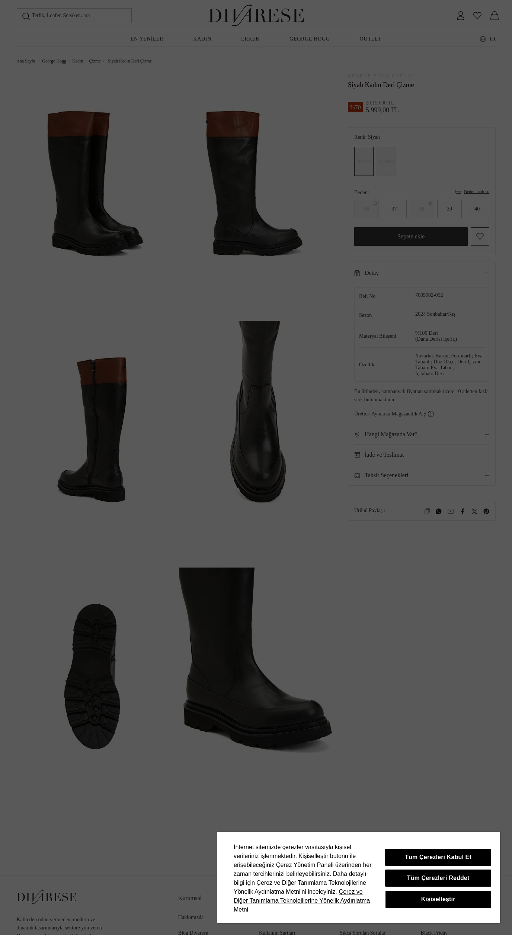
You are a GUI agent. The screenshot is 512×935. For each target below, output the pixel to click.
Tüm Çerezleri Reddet (438, 878)
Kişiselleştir (438, 899)
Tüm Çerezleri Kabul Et (438, 857)
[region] (358, 877)
